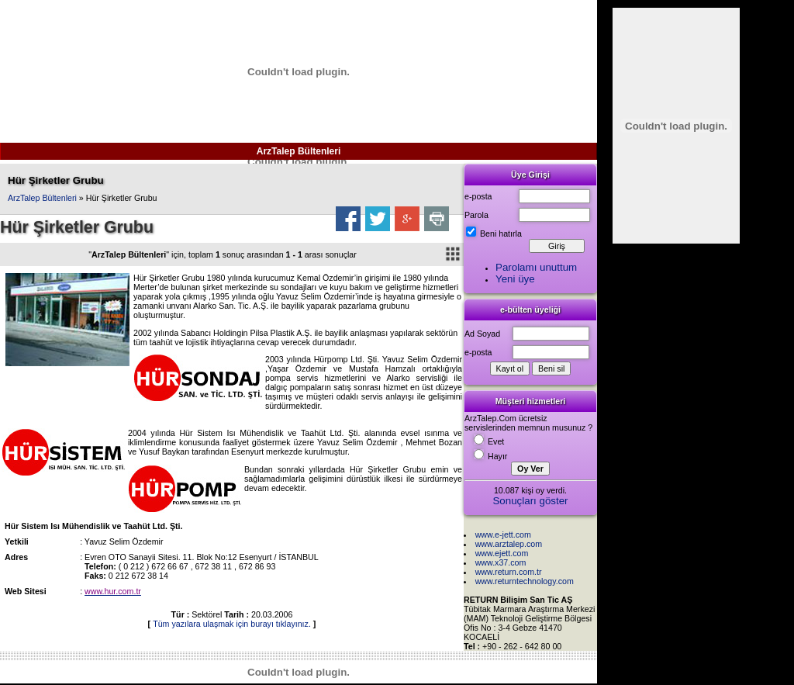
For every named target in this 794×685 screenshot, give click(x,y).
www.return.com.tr (508, 571)
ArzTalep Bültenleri (298, 151)
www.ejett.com (502, 553)
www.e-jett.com (503, 534)
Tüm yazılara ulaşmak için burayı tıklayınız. (232, 623)
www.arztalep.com (508, 543)
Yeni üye (515, 279)
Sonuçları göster (530, 501)
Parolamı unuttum (536, 267)
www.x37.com (500, 562)
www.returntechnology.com (524, 581)
